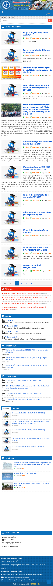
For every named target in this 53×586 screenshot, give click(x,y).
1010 (49, 147)
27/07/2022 (35, 200)
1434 (49, 200)
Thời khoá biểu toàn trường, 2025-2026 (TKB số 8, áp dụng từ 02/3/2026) (26, 366)
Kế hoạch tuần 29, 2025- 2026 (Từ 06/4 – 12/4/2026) (23, 399)
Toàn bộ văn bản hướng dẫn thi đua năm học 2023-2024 (36, 51)
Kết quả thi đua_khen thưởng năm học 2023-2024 (35, 34)
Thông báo (9, 289)
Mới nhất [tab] (6, 408)
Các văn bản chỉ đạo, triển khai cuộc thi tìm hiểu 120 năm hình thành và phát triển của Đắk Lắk (37, 70)
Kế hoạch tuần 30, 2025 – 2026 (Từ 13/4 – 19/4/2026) (21, 303)
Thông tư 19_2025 (11, 331)
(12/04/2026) (43, 303)
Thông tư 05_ (9, 320)
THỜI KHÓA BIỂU (10, 346)
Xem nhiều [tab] (16, 408)
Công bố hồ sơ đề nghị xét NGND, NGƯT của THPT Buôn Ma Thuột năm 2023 (36, 168)
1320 (49, 271)
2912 (49, 117)
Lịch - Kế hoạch (10, 376)
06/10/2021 (35, 235)
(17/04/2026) (28, 299)
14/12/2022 (35, 147)
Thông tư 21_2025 (11, 326)
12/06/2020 (35, 271)
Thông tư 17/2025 (11, 337)
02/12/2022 (35, 172)
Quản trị (27, 38)
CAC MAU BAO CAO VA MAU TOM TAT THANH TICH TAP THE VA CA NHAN (36, 249)
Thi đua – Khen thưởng (13, 27)
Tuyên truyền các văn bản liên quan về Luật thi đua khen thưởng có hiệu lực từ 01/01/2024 (36, 88)
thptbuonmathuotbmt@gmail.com (19, 577)
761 (49, 172)
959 (49, 235)
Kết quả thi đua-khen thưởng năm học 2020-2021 (35, 231)
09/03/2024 (35, 93)
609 (49, 93)
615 (49, 55)
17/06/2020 (35, 253)
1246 (49, 75)
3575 (23, 487)
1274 (49, 253)
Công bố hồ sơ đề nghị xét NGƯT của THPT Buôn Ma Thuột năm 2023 (37, 143)
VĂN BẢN (8, 316)
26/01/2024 (35, 117)
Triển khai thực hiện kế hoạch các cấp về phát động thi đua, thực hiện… (37, 214)
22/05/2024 (35, 55)
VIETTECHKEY (35, 584)
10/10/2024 (35, 38)
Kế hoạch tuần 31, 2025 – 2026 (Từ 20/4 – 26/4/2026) (21, 293)
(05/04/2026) (15, 449)
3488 (23, 475)
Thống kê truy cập (12, 533)
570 (49, 38)
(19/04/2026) (43, 293)
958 (49, 218)
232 (23, 468)
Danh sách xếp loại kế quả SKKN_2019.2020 (32, 267)
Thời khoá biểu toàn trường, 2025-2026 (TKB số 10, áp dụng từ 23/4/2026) (27, 351)
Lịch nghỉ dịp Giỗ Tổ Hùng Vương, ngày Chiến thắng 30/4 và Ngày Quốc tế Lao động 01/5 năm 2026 (28, 387)
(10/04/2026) (13, 309)
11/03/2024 (35, 75)
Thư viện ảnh (9, 458)
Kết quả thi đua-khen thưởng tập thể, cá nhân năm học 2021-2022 (36, 196)
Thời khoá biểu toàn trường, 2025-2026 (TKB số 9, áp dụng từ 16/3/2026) (26, 359)
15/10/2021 (35, 218)
